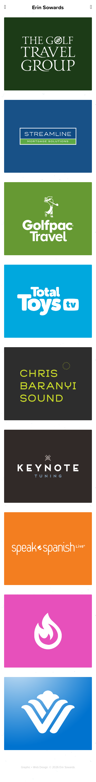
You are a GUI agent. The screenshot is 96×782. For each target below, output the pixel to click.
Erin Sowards (48, 7)
